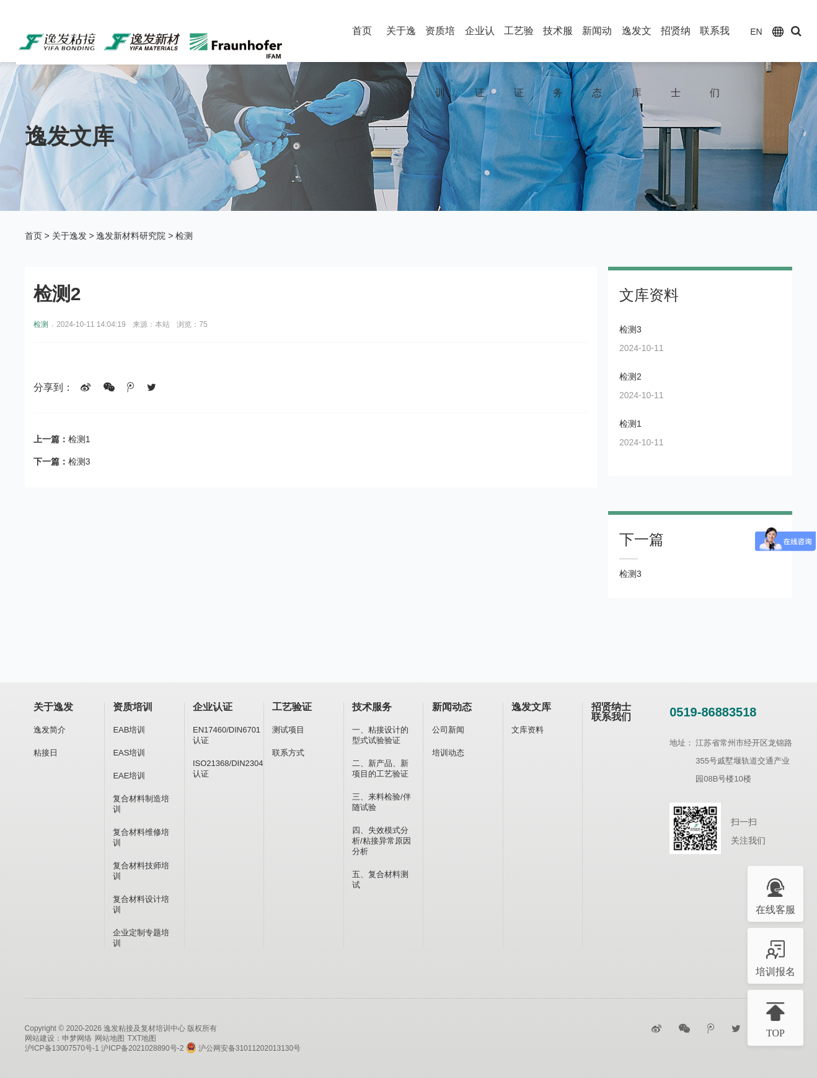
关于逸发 (69, 236)
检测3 (79, 461)
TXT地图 (142, 1038)
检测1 (79, 439)
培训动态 (448, 752)
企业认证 (212, 707)
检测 (184, 236)
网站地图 (110, 1038)
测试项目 (288, 729)
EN (756, 32)
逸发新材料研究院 (131, 236)
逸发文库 (531, 707)
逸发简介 (49, 729)
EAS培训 (129, 752)
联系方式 (288, 752)
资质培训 (132, 707)
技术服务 (372, 707)
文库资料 (527, 729)
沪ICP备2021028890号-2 (142, 1048)
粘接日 (45, 752)
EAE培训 (129, 775)
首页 (362, 30)
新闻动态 (452, 707)
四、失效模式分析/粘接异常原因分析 (381, 841)
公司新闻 (448, 729)
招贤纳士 (611, 707)
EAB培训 (129, 729)
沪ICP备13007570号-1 (62, 1048)
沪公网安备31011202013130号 (243, 1048)
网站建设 (40, 1038)
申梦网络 (77, 1038)
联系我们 (611, 716)
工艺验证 (292, 707)
